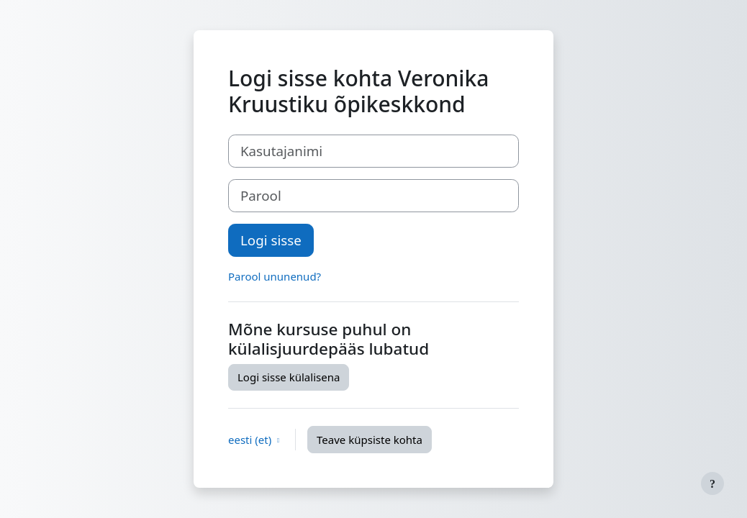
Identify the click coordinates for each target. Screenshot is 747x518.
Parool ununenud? (274, 276)
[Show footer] (712, 483)
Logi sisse (271, 240)
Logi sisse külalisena (288, 377)
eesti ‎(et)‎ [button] (251, 439)
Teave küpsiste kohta (369, 439)
